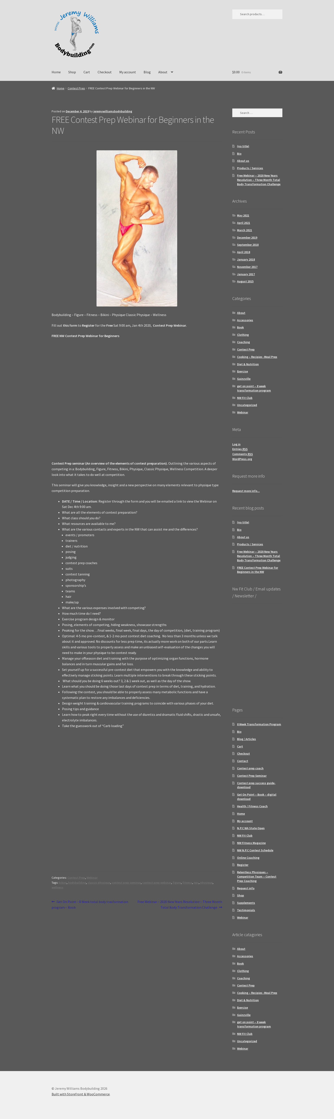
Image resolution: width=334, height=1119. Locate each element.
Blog (147, 72)
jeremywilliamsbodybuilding (112, 111)
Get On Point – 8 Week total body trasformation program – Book (90, 904)
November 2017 (247, 267)
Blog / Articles (246, 739)
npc (196, 883)
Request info (245, 888)
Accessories (245, 320)
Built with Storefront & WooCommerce (81, 1094)
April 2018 (243, 252)
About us (243, 161)
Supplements (246, 903)
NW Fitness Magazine (251, 843)
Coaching (243, 342)
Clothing (243, 335)
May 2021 (243, 215)
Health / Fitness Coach (252, 806)
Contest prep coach (250, 768)
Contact (242, 761)
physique (206, 883)
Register (242, 865)
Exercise (242, 371)
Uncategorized (247, 405)
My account (127, 72)
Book (240, 327)
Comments (242, 454)
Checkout (105, 72)
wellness (57, 887)
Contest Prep (76, 88)
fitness (187, 883)
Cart (87, 72)
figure (177, 883)
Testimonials (246, 910)
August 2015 (245, 281)
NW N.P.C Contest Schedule (255, 850)
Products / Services (250, 168)
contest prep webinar (156, 883)
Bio (239, 154)
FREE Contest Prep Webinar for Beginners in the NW (257, 570)
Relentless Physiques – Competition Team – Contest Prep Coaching (256, 876)
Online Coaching (248, 858)
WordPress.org (242, 459)
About (162, 72)
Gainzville (243, 379)
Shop (72, 72)
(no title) (243, 146)
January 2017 (246, 274)
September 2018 (248, 245)
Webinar (92, 878)
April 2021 (243, 223)
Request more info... (246, 491)
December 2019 (247, 237)
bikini (63, 883)
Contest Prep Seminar (252, 776)
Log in (236, 444)
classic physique (99, 883)
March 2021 (244, 230)
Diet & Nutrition (248, 364)
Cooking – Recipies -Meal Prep (257, 357)
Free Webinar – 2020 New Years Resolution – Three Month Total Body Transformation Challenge (179, 904)
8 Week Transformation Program (259, 724)
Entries (240, 449)
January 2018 (246, 259)
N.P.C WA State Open (251, 828)
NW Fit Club (244, 398)
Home (56, 72)
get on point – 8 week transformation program (254, 388)
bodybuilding (77, 883)
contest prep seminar (126, 883)
